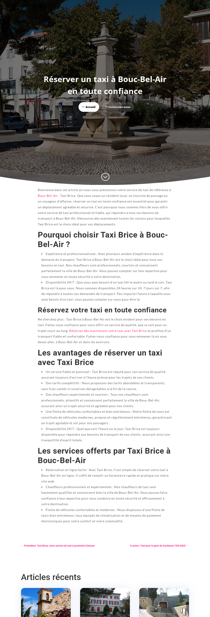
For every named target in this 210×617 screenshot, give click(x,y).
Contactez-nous (119, 107)
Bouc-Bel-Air (48, 196)
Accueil (90, 107)
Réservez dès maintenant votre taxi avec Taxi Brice (108, 331)
